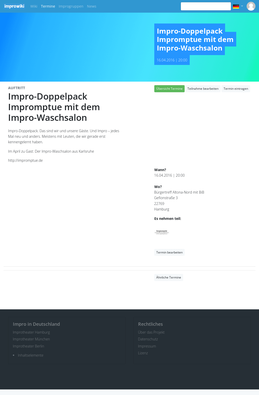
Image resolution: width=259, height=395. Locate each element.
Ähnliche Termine (168, 277)
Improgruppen (71, 6)
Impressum (147, 346)
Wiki (33, 6)
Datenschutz (148, 339)
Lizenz (143, 353)
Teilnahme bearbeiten (203, 88)
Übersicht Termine (169, 88)
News (91, 6)
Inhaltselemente (31, 355)
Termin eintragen (236, 88)
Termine (48, 6)
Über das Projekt (151, 332)
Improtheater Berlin (28, 346)
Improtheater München (31, 339)
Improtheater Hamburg (31, 332)
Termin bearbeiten (169, 252)
